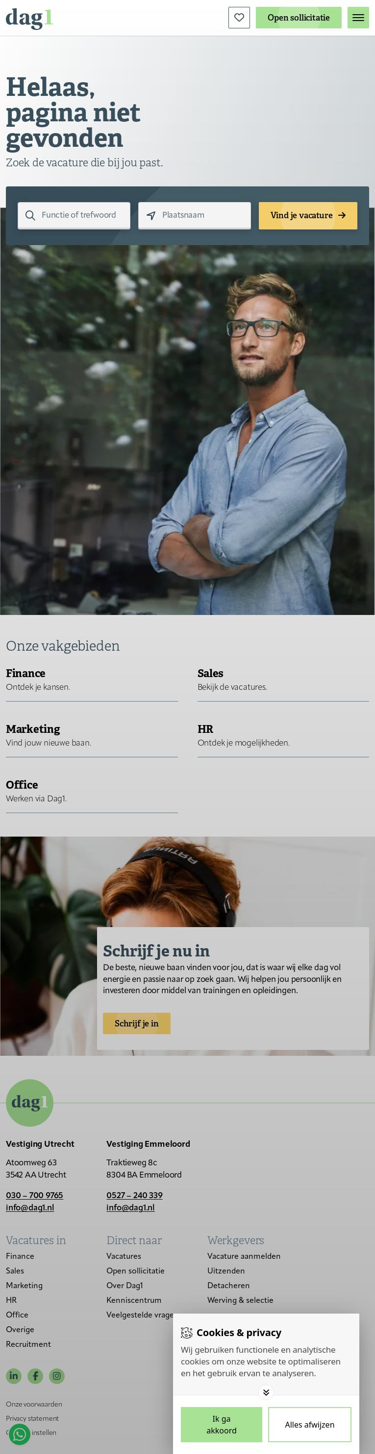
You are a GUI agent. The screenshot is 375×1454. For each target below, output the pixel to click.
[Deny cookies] (309, 1424)
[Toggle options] (266, 1392)
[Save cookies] (221, 1424)
